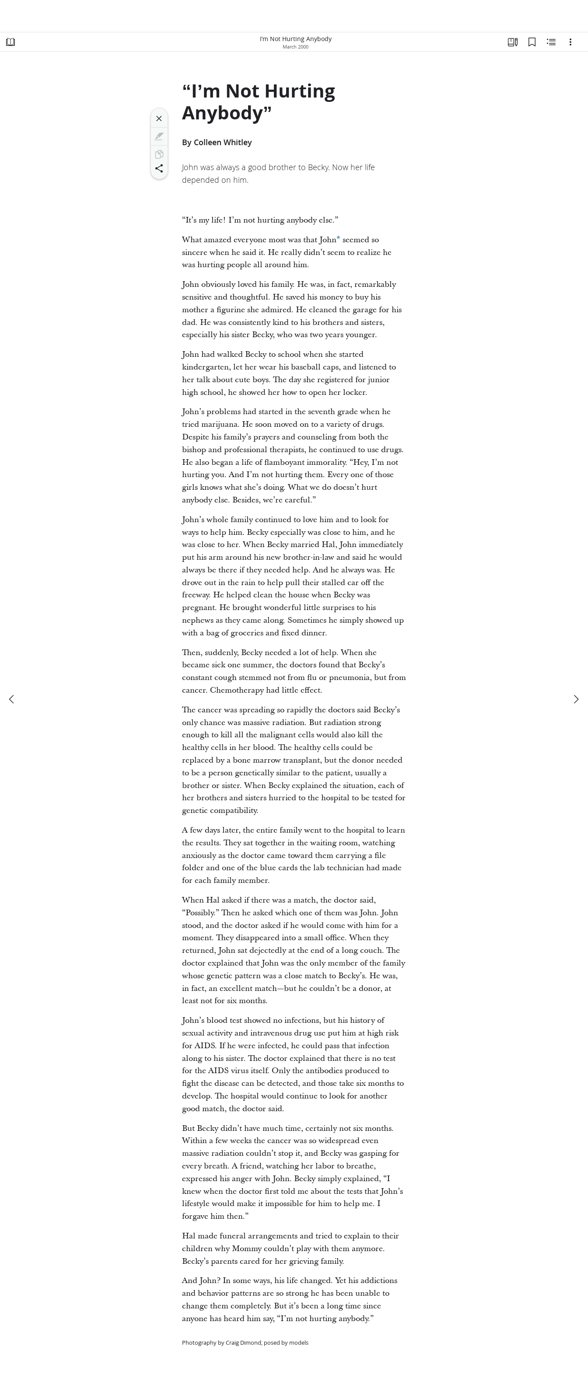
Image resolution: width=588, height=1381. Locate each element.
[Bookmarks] (532, 42)
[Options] (570, 42)
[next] (575, 699)
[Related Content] (551, 42)
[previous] (12, 699)
